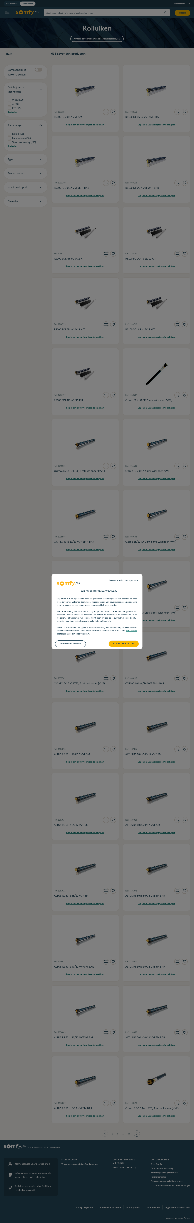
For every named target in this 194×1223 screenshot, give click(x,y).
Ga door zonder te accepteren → (123, 580)
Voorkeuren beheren (70, 643)
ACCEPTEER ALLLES (123, 643)
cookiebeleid (131, 630)
